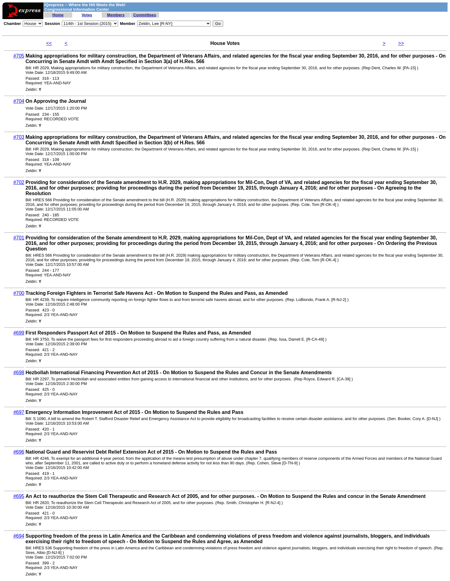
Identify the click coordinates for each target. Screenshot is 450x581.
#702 (18, 182)
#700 (18, 293)
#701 (18, 237)
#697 (18, 412)
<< (49, 43)
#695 (18, 496)
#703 (18, 137)
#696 (18, 452)
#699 (18, 332)
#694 (18, 536)
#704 (18, 101)
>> (401, 43)
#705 (18, 55)
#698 (18, 372)
